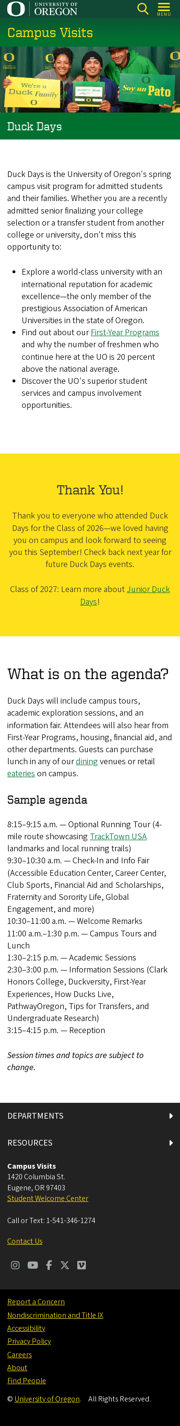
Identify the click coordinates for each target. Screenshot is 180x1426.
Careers (19, 1355)
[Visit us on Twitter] (64, 1266)
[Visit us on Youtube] (33, 1266)
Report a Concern (36, 1302)
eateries (21, 774)
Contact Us (24, 1241)
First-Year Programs (125, 333)
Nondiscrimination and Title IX (55, 1315)
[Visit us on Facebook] (49, 1266)
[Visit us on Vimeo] (81, 1266)
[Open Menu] (164, 8)
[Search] (143, 9)
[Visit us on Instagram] (15, 1266)
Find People (26, 1381)
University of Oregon (47, 1399)
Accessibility (26, 1328)
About (17, 1368)
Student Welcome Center (47, 1198)
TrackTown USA (118, 837)
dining (87, 762)
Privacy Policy (29, 1341)
